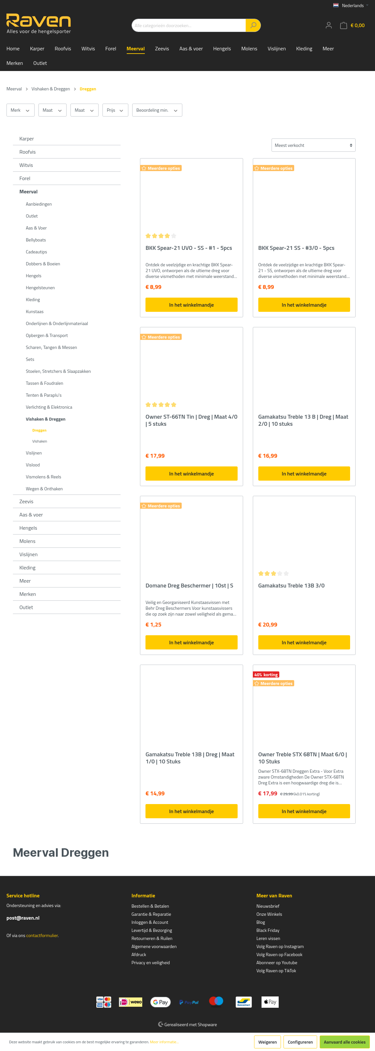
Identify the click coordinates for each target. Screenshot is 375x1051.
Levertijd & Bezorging (152, 930)
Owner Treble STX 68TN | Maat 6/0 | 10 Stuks (302, 758)
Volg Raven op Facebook (279, 954)
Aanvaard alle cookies (345, 1041)
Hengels (33, 275)
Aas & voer (31, 514)
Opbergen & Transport (47, 335)
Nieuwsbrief (267, 906)
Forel (24, 178)
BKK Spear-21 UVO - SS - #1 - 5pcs (188, 248)
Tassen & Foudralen (44, 383)
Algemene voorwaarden (154, 946)
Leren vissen (268, 938)
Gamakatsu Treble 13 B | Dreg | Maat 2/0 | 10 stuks (303, 420)
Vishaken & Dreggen (46, 418)
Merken (27, 594)
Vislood (33, 464)
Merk (20, 110)
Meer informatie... (164, 1042)
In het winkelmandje (191, 305)
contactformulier (42, 935)
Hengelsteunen (40, 287)
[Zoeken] (253, 25)
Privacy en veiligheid (151, 962)
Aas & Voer (36, 227)
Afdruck (139, 954)
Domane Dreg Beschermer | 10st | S (189, 586)
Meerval (28, 191)
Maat (52, 110)
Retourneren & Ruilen (152, 938)
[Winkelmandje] (352, 25)
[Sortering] (314, 145)
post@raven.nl (22, 918)
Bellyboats (36, 239)
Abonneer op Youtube (276, 962)
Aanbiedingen (39, 203)
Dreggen (39, 430)
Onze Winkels (269, 914)
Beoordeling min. (157, 110)
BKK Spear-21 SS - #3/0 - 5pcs (296, 248)
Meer (25, 581)
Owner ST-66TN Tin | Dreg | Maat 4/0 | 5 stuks (191, 420)
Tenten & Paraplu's (43, 395)
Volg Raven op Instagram (280, 946)
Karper (26, 138)
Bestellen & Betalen (150, 906)
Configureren (300, 1041)
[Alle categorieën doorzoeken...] (189, 25)
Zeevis (26, 501)
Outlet (32, 215)
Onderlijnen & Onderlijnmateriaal (57, 323)
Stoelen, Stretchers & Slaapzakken (58, 371)
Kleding (33, 299)
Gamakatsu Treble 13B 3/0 (291, 586)
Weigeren (267, 1041)
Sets (30, 359)
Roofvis (27, 152)
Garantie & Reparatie (151, 914)
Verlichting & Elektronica (49, 406)
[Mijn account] (328, 25)
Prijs (115, 110)
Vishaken (39, 441)
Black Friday (267, 930)
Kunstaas (35, 311)
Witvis (26, 165)
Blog (260, 922)
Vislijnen (34, 452)
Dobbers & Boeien (43, 263)
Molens (27, 541)
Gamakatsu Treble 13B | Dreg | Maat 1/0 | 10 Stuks (189, 758)
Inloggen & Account (150, 922)
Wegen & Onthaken (44, 488)
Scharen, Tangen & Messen (51, 347)
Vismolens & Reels (43, 476)
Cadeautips (36, 251)
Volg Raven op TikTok (276, 970)
